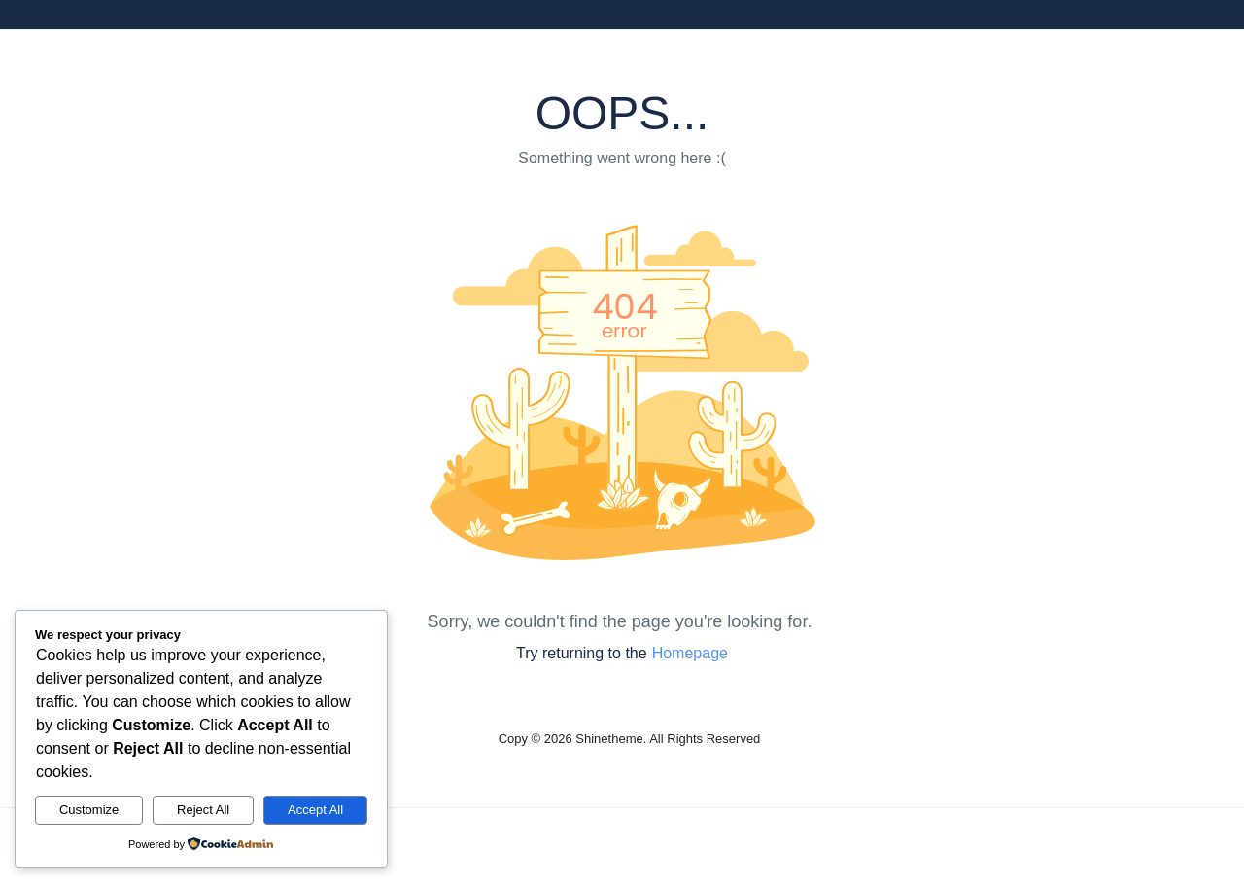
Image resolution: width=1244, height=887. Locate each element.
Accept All (315, 809)
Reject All (203, 809)
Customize (89, 809)
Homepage (690, 653)
